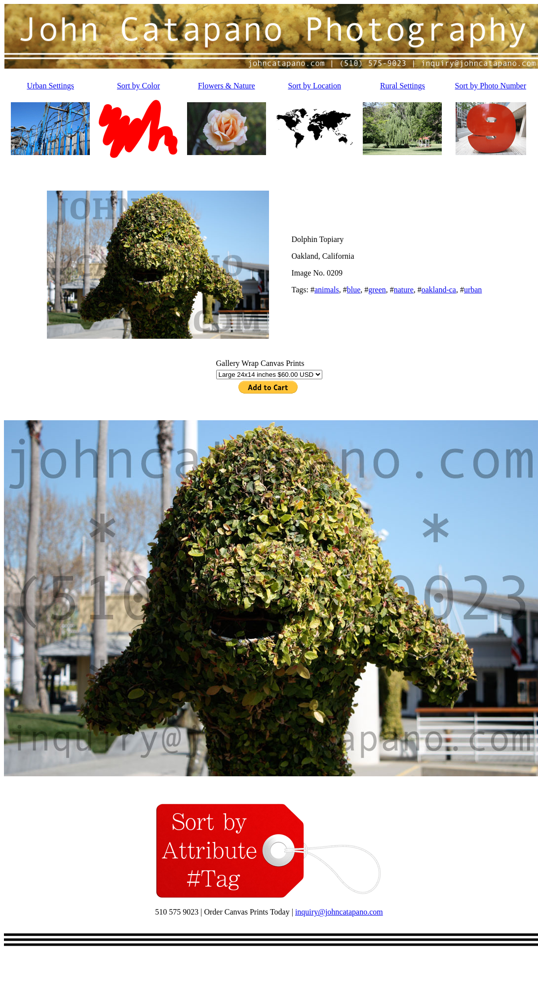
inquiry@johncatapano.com (339, 912)
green (377, 289)
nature (404, 289)
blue (354, 289)
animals (326, 289)
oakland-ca (439, 289)
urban (473, 289)
